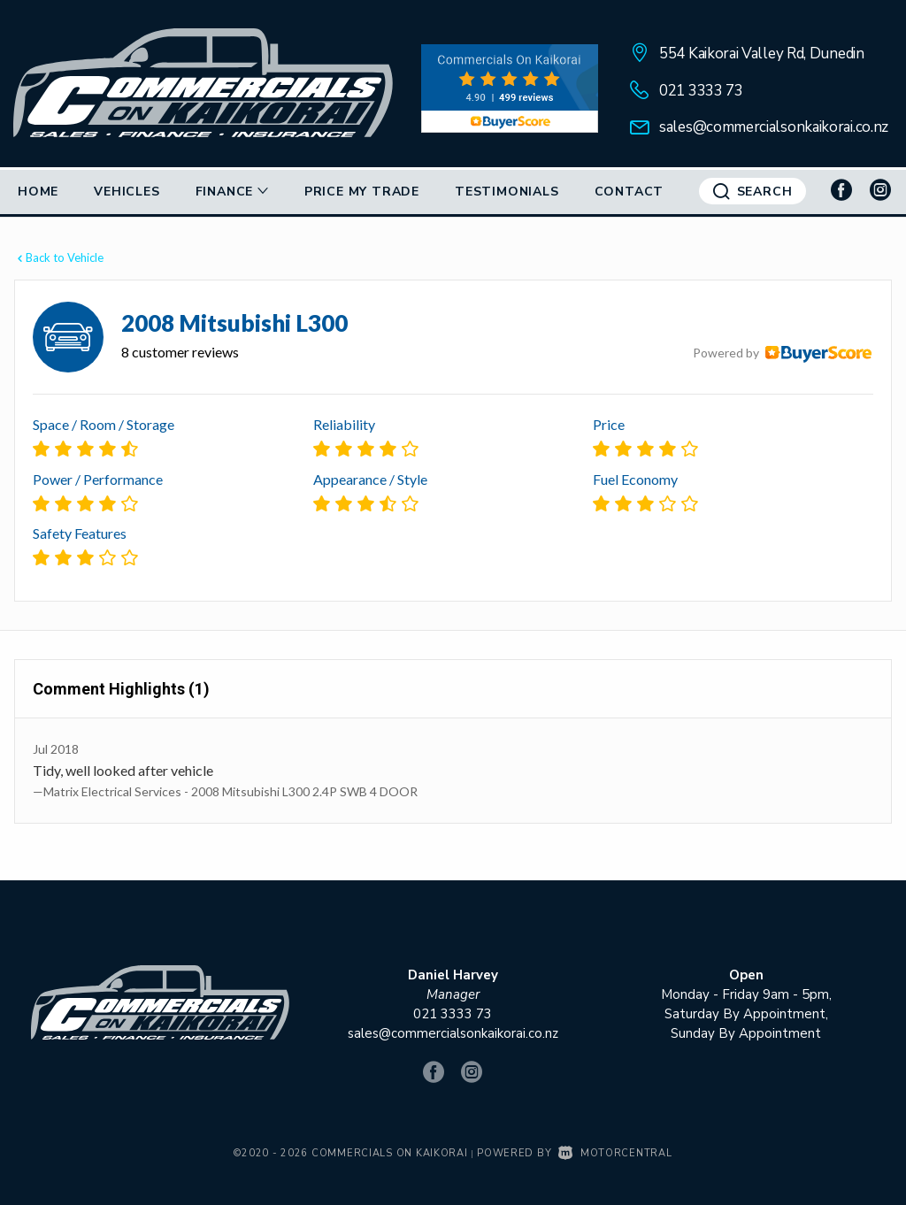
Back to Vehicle (59, 257)
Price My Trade (361, 191)
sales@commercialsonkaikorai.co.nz (773, 127)
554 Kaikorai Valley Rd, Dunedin (761, 53)
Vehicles (126, 191)
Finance (232, 191)
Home (38, 191)
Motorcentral (615, 1153)
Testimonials (507, 191)
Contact (629, 191)
